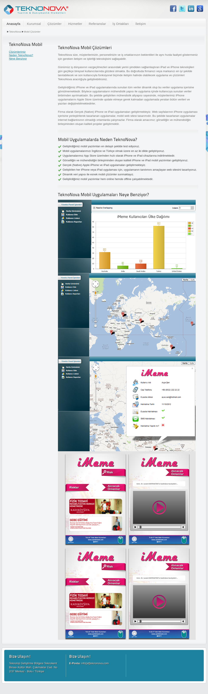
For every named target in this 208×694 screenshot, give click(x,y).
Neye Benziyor (18, 58)
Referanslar (97, 24)
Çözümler (55, 24)
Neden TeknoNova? (21, 55)
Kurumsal (34, 24)
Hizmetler (75, 24)
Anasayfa (13, 24)
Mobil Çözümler (32, 31)
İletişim (140, 24)
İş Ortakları (120, 24)
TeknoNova (15, 31)
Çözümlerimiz (17, 51)
